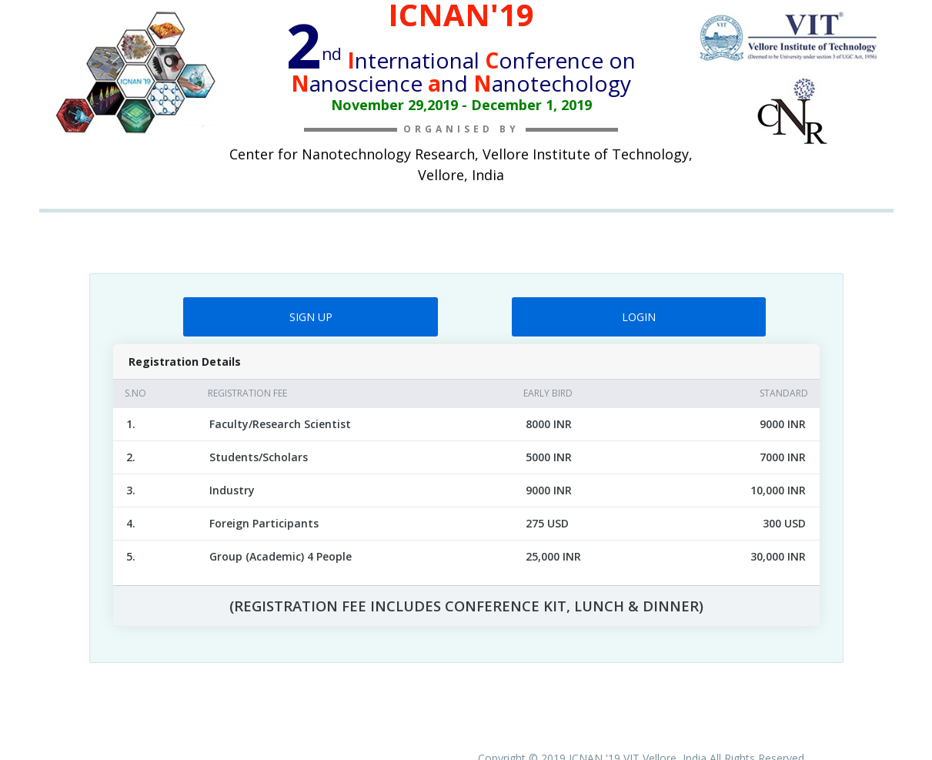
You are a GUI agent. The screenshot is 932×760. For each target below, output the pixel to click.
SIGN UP (310, 317)
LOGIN (639, 317)
